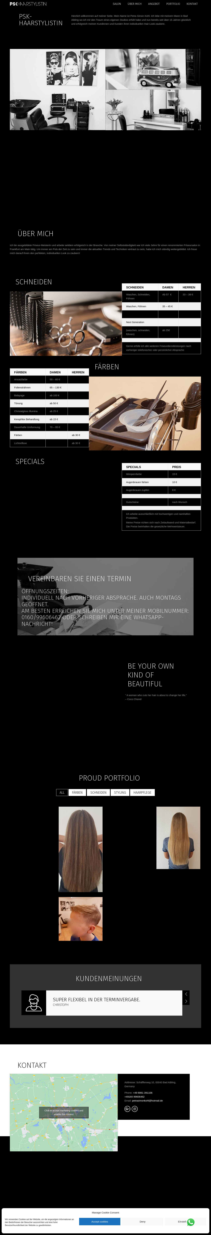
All (62, 891)
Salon (117, 4)
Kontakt (192, 4)
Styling (120, 891)
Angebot (154, 4)
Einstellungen (185, 1221)
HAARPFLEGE (142, 891)
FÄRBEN (77, 891)
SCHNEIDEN (98, 891)
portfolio (173, 4)
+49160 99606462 (134, 1195)
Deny (142, 1221)
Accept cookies (99, 1221)
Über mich (135, 4)
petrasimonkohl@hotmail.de (147, 1199)
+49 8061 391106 (142, 1191)
